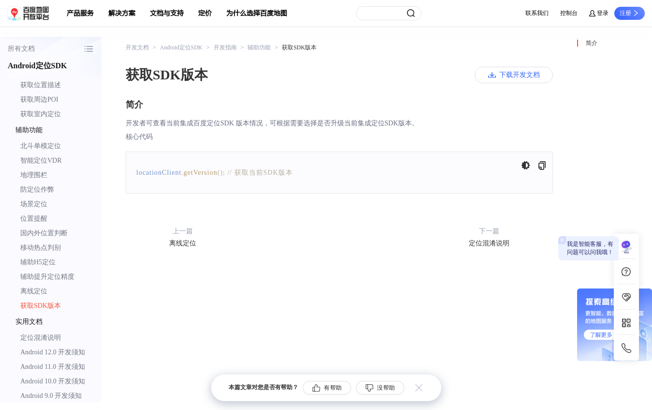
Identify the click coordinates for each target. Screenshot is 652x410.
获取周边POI (39, 99)
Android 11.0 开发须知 (52, 366)
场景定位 (33, 204)
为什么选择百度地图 (256, 13)
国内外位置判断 (44, 233)
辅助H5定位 (38, 262)
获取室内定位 (40, 114)
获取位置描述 (40, 85)
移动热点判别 (40, 247)
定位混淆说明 (40, 337)
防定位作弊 (37, 189)
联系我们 (537, 13)
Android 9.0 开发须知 (51, 395)
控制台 (569, 13)
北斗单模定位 (40, 146)
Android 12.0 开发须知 (52, 352)
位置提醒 (33, 218)
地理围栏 (33, 175)
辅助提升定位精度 (47, 276)
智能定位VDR (41, 160)
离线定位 (33, 291)
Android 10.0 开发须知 (52, 381)
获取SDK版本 (40, 305)
